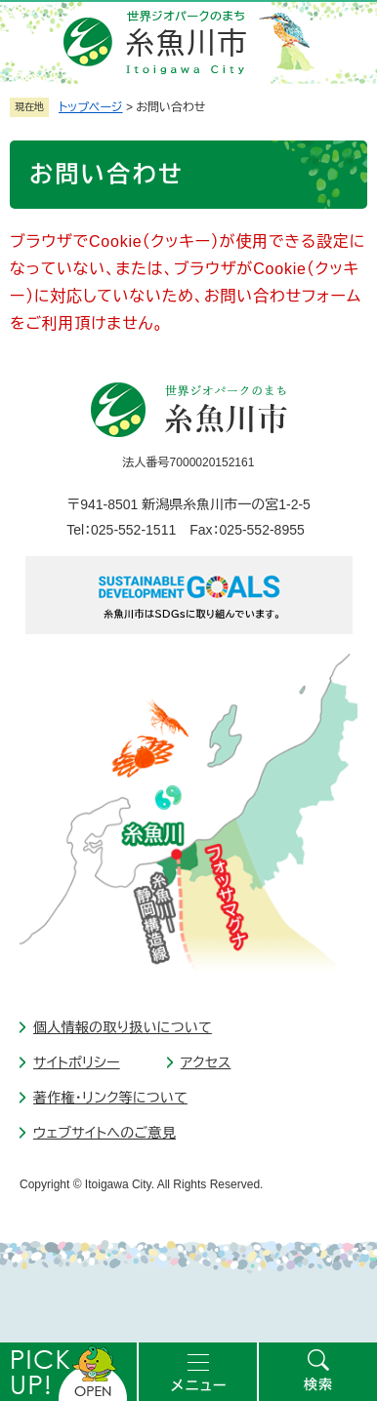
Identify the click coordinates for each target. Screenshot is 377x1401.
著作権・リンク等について (110, 1097)
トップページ (91, 107)
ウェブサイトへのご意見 (104, 1133)
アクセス (206, 1062)
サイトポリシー (76, 1062)
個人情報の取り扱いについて (122, 1027)
